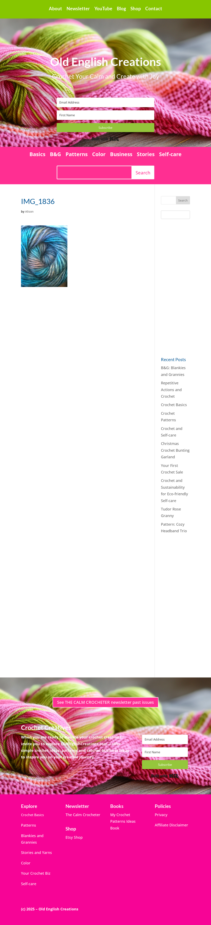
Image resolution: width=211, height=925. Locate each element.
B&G (55, 155)
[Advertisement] (186, 286)
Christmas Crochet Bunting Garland (175, 450)
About (55, 9)
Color (99, 155)
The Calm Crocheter (83, 814)
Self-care (170, 155)
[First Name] (105, 115)
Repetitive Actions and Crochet (171, 389)
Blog (121, 9)
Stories (146, 155)
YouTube (103, 9)
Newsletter (78, 9)
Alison (29, 211)
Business (121, 155)
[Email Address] (105, 102)
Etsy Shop (74, 837)
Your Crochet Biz (35, 873)
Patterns (77, 155)
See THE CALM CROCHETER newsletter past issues (105, 702)
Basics (37, 155)
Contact (153, 9)
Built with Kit (105, 139)
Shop (135, 9)
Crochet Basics (174, 404)
